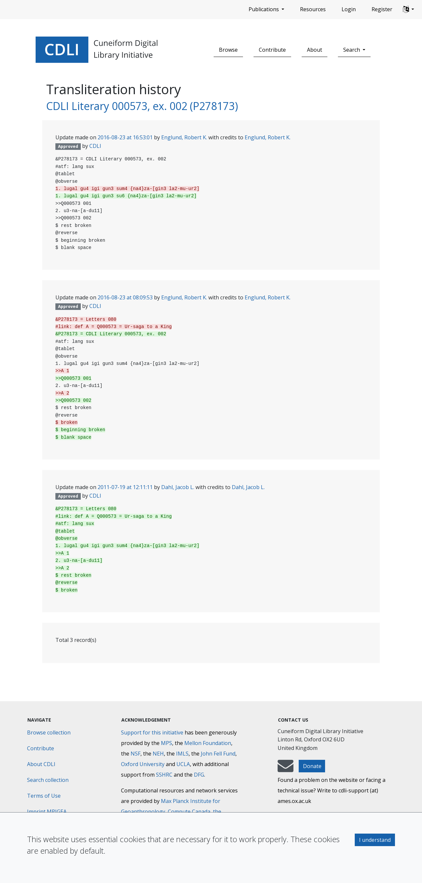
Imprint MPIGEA (47, 811)
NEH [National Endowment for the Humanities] (158, 753)
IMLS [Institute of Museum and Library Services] (182, 753)
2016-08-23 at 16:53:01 (125, 137)
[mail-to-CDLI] (285, 769)
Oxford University (143, 764)
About (314, 49)
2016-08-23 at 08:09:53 (125, 297)
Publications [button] (264, 9)
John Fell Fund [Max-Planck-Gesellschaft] (218, 753)
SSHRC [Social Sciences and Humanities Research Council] (164, 774)
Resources (313, 9)
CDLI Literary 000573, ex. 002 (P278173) (142, 106)
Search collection (48, 780)
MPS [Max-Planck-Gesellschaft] (166, 743)
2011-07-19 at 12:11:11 (125, 487)
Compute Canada (189, 811)
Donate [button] (312, 766)
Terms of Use (44, 795)
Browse (228, 49)
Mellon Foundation (207, 743)
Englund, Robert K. (184, 137)
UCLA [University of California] (183, 764)
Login (349, 9)
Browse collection (49, 732)
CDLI (95, 146)
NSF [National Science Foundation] (135, 753)
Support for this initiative (152, 732)
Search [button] (352, 49)
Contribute (272, 49)
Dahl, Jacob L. (177, 487)
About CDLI (41, 764)
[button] (408, 9)
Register (382, 9)
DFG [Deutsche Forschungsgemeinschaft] (199, 774)
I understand (375, 839)
